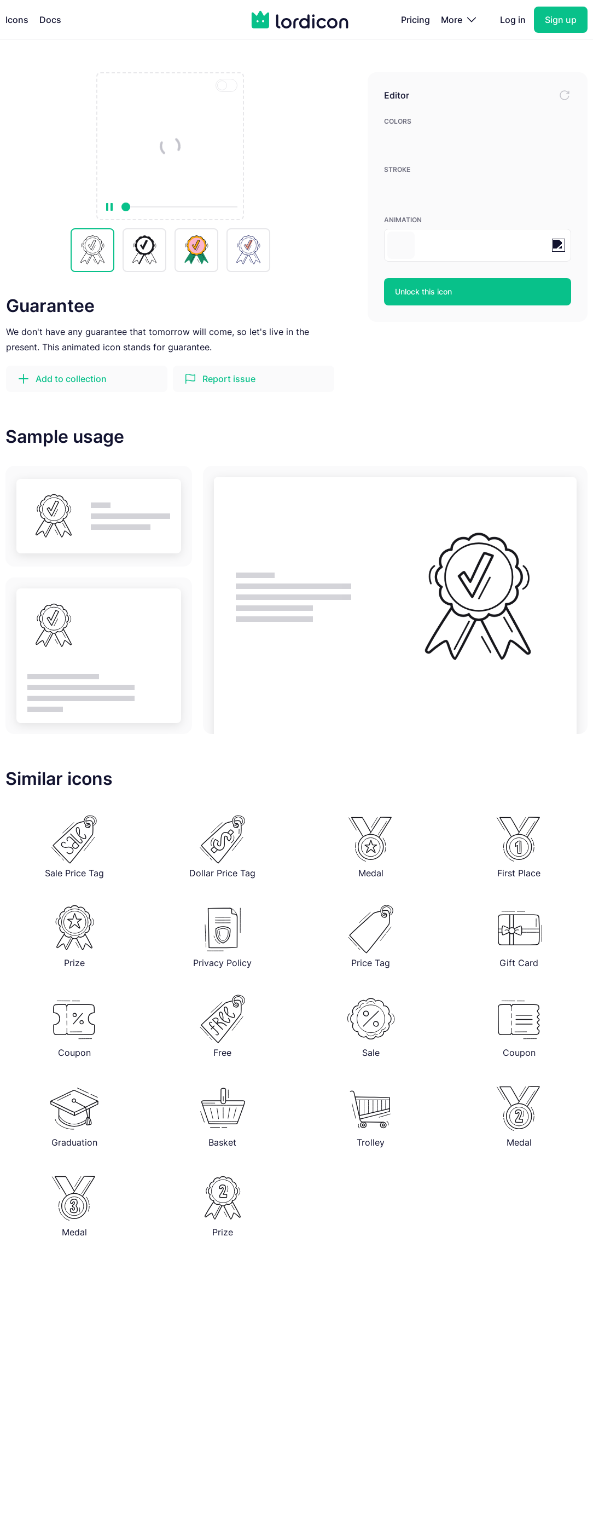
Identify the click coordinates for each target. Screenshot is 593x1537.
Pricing (415, 19)
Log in (513, 19)
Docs (50, 19)
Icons (16, 19)
